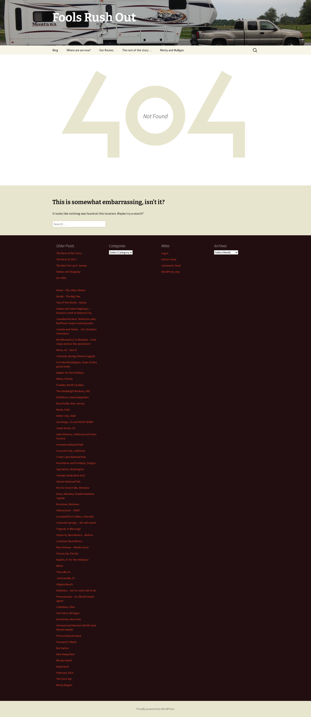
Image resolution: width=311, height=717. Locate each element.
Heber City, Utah (66, 416)
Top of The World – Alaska (71, 302)
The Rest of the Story (69, 253)
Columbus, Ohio (65, 607)
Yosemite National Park (69, 444)
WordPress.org (170, 271)
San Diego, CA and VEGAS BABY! (74, 422)
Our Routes (106, 50)
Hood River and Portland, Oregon (76, 463)
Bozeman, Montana (67, 504)
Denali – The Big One (68, 296)
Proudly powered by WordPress (155, 709)
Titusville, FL (63, 572)
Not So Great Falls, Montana (72, 487)
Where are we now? (79, 50)
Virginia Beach (64, 584)
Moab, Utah (63, 409)
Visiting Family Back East (70, 475)
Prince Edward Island (68, 636)
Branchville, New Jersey (70, 403)
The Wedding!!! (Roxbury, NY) (73, 391)
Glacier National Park (68, 481)
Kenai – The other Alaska (70, 290)
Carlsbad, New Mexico (69, 541)
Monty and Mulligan (172, 50)
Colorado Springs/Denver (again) (75, 356)
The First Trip (64, 679)
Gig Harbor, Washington (70, 469)
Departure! (62, 666)
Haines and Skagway (68, 271)
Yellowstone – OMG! (68, 510)
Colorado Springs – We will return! (76, 522)
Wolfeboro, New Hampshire (72, 397)
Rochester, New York (68, 619)
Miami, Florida (64, 379)
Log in (164, 253)
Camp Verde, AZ (65, 428)
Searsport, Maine (66, 642)
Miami (59, 566)
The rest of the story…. (137, 50)
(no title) (61, 278)
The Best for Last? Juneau (71, 265)
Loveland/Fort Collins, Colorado (75, 516)
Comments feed (171, 265)
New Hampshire (65, 654)
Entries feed (168, 259)
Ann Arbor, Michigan (68, 613)
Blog (55, 50)
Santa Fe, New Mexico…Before (74, 535)
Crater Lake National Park (71, 457)
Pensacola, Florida (67, 553)
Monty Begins (64, 685)
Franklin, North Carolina (70, 385)
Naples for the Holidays (70, 372)
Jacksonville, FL (65, 578)
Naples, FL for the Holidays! (72, 559)
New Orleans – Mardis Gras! (72, 547)
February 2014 (64, 672)
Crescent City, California (70, 450)
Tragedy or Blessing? (68, 529)
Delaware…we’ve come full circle (76, 590)
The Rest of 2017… (67, 259)
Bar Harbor (62, 648)
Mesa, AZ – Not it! (66, 350)
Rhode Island (64, 660)
